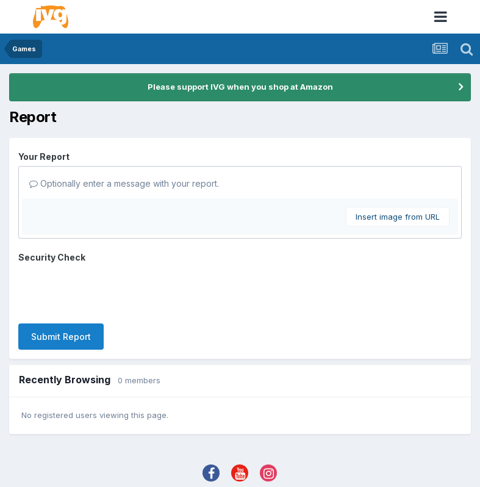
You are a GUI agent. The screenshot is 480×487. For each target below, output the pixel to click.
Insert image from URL (398, 217)
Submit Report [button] (61, 336)
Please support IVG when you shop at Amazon (240, 87)
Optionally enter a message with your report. (124, 183)
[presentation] (111, 290)
